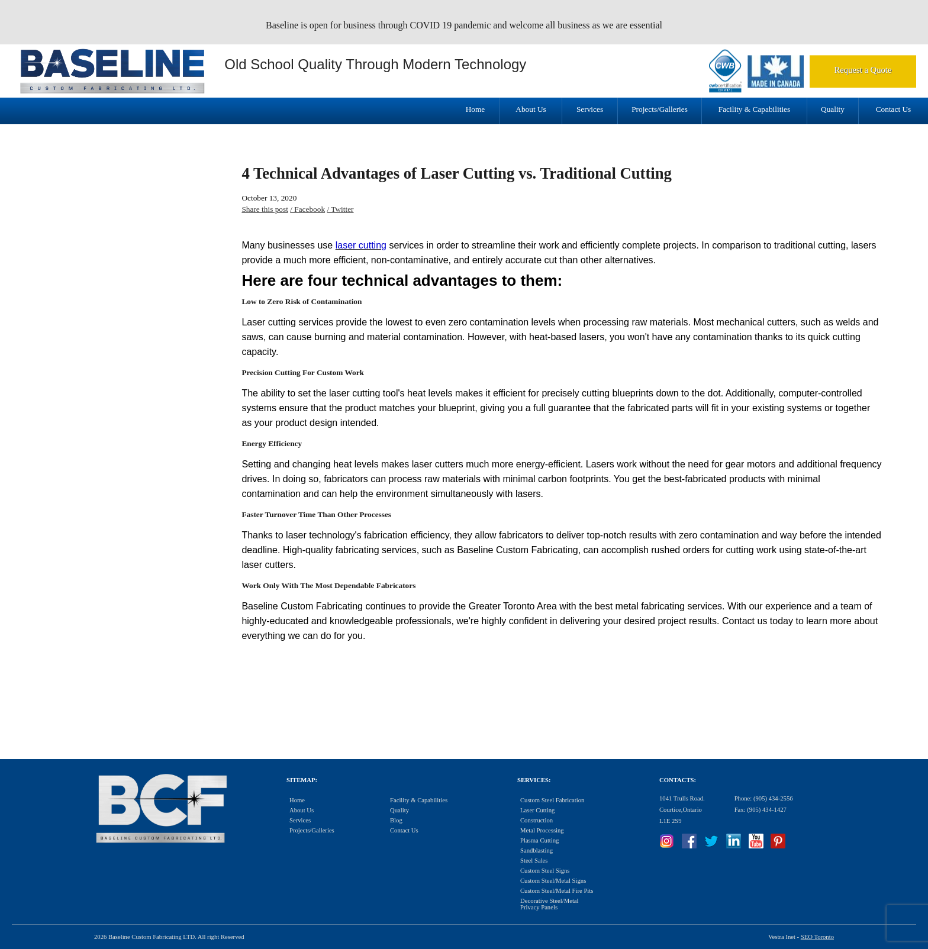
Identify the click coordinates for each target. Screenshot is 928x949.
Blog (396, 820)
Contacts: (677, 780)
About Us (530, 109)
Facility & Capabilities (754, 109)
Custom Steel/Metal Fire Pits (556, 890)
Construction (536, 820)
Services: (533, 780)
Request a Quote (863, 70)
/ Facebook (307, 209)
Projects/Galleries (659, 109)
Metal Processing (542, 830)
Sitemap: (301, 780)
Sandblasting (536, 850)
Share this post (264, 209)
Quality (833, 109)
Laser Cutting (537, 810)
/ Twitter (340, 209)
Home (475, 109)
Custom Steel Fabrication (552, 800)
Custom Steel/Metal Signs (553, 880)
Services (589, 109)
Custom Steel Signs (545, 870)
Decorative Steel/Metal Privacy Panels (549, 904)
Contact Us (893, 109)
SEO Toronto (817, 937)
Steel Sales (533, 860)
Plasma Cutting (539, 840)
